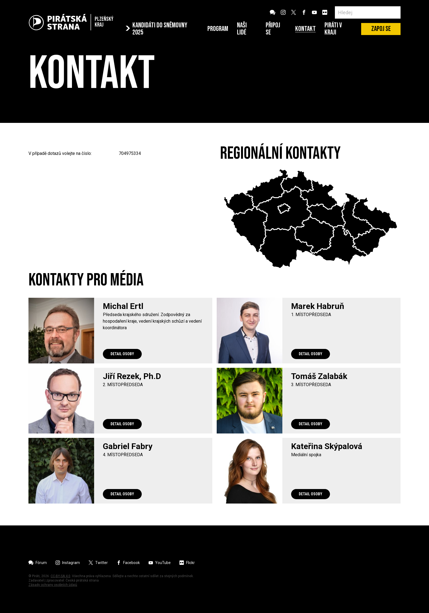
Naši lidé (242, 29)
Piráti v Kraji (333, 29)
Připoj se (273, 29)
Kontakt (305, 29)
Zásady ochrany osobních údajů (52, 585)
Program (217, 29)
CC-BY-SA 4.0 (60, 576)
